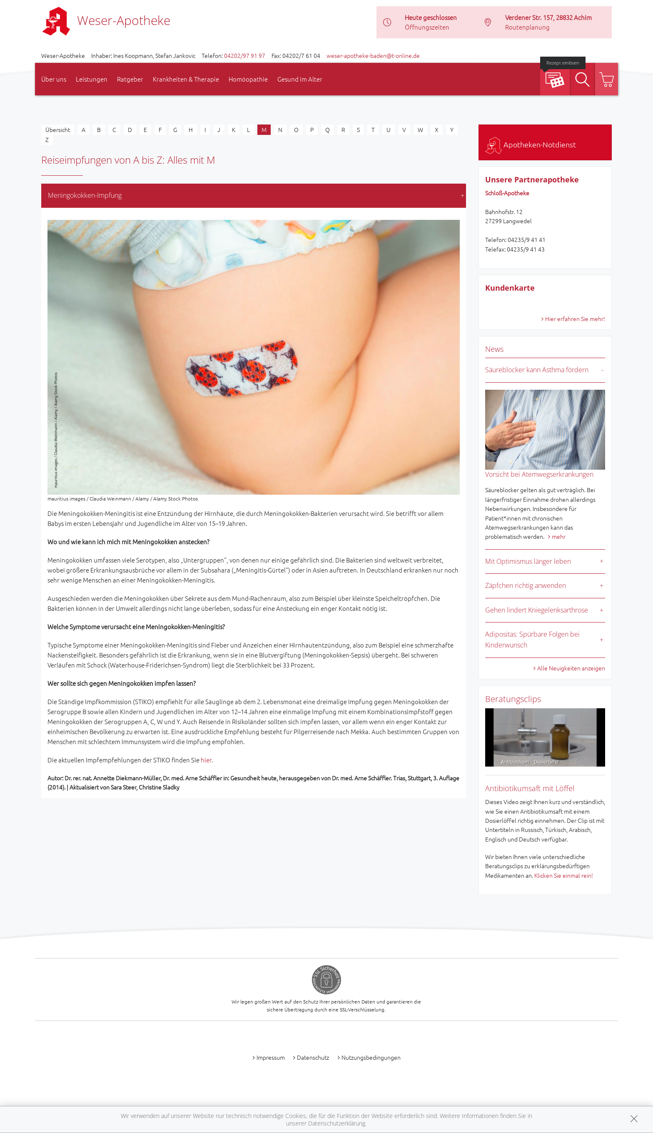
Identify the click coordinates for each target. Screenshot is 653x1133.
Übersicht (57, 129)
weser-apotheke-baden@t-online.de (373, 55)
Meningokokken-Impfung (85, 195)
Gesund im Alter (299, 79)
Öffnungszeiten (427, 26)
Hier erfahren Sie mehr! (575, 318)
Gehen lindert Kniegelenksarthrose (536, 610)
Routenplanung (527, 26)
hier (206, 759)
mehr (559, 536)
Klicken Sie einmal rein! (563, 875)
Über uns (53, 79)
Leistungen (91, 79)
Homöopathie (248, 79)
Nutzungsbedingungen (371, 1057)
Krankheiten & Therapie (186, 79)
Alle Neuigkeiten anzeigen (571, 668)
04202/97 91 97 (244, 55)
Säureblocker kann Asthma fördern (536, 369)
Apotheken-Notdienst (530, 144)
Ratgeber (130, 79)
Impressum (271, 1057)
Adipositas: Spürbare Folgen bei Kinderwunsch (532, 640)
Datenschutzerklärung (336, 1123)
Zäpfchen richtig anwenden (525, 585)
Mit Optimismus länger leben (528, 561)
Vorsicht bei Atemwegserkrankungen (539, 474)
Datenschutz (313, 1057)
